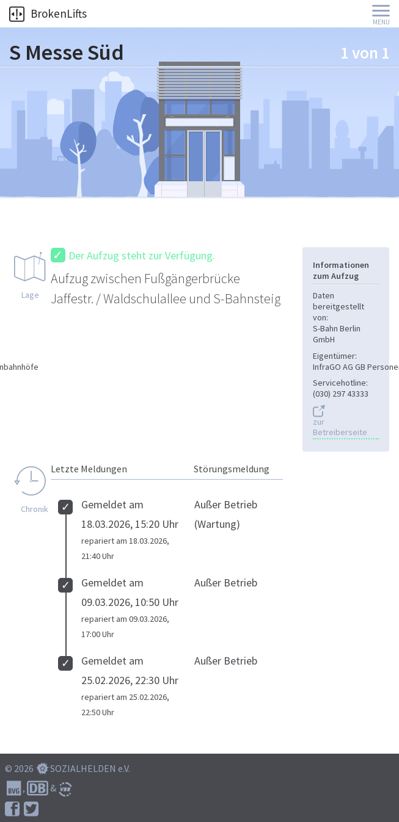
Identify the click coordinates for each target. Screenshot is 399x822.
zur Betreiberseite (340, 427)
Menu (381, 22)
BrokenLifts (48, 13)
